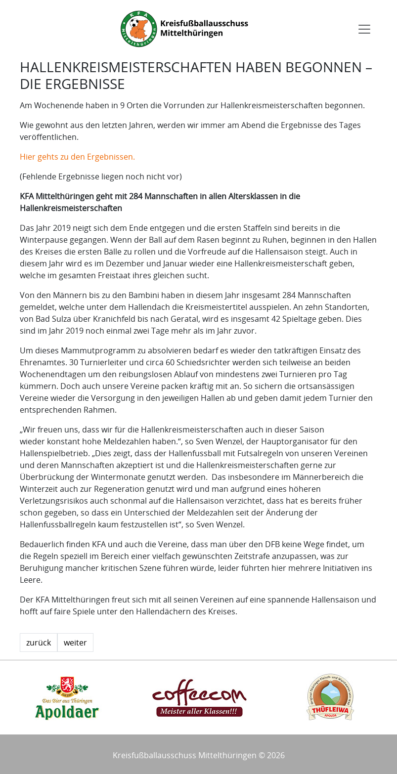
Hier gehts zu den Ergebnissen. (77, 156)
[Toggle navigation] (364, 29)
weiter (75, 642)
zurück (38, 642)
